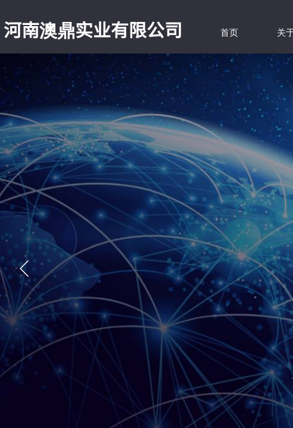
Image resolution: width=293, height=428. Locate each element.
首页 (229, 32)
